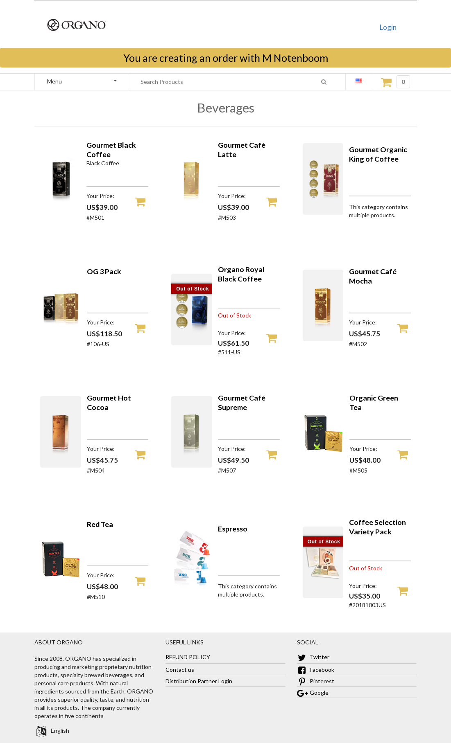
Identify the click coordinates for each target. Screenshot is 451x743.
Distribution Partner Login (198, 681)
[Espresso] (191, 591)
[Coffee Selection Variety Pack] (323, 595)
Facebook (315, 669)
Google (313, 692)
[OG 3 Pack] (60, 338)
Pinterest (315, 681)
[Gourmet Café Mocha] (323, 338)
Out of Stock (192, 289)
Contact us (179, 669)
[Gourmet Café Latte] (191, 212)
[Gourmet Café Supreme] (191, 465)
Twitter (313, 656)
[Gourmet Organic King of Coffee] (323, 212)
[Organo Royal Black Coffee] (191, 343)
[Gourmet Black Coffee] (60, 212)
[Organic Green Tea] (323, 465)
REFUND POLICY (187, 656)
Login (388, 27)
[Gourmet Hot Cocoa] (60, 465)
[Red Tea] (60, 591)
